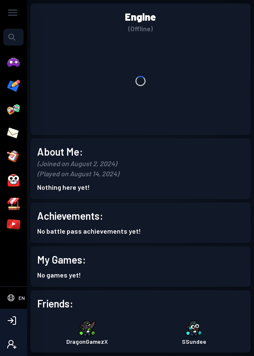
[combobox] (13, 37)
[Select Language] (13, 297)
